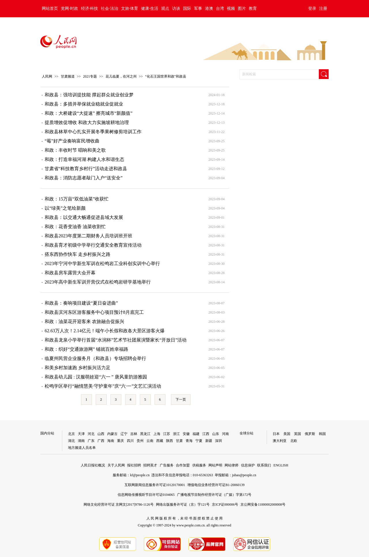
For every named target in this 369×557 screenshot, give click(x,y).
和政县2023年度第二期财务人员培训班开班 (88, 235)
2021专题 (90, 76)
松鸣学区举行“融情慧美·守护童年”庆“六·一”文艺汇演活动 (103, 386)
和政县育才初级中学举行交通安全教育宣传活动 (93, 245)
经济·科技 (89, 8)
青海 (189, 441)
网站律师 (231, 465)
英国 (297, 434)
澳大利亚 (280, 441)
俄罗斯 (310, 434)
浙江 (176, 434)
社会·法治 (109, 8)
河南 (225, 434)
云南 (149, 441)
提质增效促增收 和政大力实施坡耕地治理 (87, 122)
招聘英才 (150, 465)
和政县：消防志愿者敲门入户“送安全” (84, 177)
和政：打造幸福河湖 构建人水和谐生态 (84, 159)
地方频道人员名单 (82, 448)
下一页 (181, 399)
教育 (253, 8)
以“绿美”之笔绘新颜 (65, 208)
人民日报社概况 (93, 465)
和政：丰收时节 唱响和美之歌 (75, 150)
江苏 (166, 434)
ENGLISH (281, 465)
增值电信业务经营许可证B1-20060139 (215, 485)
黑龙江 (145, 434)
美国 (286, 434)
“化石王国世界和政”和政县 (165, 76)
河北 (91, 434)
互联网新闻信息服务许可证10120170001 (155, 485)
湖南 (81, 441)
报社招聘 (134, 465)
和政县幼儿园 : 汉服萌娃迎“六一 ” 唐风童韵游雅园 (96, 376)
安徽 (186, 434)
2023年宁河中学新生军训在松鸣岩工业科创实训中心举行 (102, 263)
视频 (231, 8)
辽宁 (124, 434)
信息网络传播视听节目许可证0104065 (146, 495)
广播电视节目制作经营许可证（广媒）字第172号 (214, 495)
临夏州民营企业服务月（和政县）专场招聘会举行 (95, 358)
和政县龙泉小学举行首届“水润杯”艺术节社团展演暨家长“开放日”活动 (116, 339)
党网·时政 (69, 8)
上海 (156, 434)
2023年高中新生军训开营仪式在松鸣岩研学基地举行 (98, 282)
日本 (276, 434)
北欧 (293, 441)
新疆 (208, 441)
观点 (165, 8)
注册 (323, 8)
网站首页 (50, 8)
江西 (205, 434)
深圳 (218, 441)
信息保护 (248, 465)
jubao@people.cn (244, 475)
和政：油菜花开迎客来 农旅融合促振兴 (84, 321)
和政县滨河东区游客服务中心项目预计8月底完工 (94, 312)
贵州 (140, 441)
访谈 (176, 8)
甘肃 (179, 441)
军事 (198, 8)
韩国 (322, 434)
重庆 (120, 441)
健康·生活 (149, 8)
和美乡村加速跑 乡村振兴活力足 (77, 367)
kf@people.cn (139, 475)
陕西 (169, 441)
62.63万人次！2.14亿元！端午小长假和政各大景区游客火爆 (105, 330)
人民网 (47, 76)
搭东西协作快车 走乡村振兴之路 (77, 254)
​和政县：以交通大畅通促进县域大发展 (84, 217)
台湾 (220, 8)
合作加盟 (183, 465)
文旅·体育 (129, 8)
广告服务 (167, 465)
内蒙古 (112, 434)
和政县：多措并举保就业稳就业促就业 (84, 104)
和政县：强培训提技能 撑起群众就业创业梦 (89, 94)
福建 (196, 434)
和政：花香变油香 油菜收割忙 (75, 226)
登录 (312, 8)
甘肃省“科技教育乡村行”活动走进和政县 (86, 168)
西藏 (159, 441)
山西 (100, 434)
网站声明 (215, 465)
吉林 (133, 434)
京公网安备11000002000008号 (262, 504)
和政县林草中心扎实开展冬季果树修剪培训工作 (93, 131)
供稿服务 (199, 465)
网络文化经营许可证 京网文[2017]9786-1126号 (119, 504)
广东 (91, 441)
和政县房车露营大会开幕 (70, 272)
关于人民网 (116, 465)
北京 (71, 434)
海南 (110, 441)
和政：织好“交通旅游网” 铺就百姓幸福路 (86, 349)
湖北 (71, 441)
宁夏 (198, 441)
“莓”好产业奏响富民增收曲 (72, 140)
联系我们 (264, 465)
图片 (242, 8)
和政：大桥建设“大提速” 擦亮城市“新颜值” (88, 113)
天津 (81, 434)
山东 (215, 434)
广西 (100, 441)
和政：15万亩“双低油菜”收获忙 (77, 198)
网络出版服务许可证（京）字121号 (183, 504)
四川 (130, 441)
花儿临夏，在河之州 (121, 76)
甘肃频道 (68, 76)
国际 (187, 8)
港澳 (209, 8)
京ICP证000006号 (225, 504)
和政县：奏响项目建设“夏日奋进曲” (81, 303)
